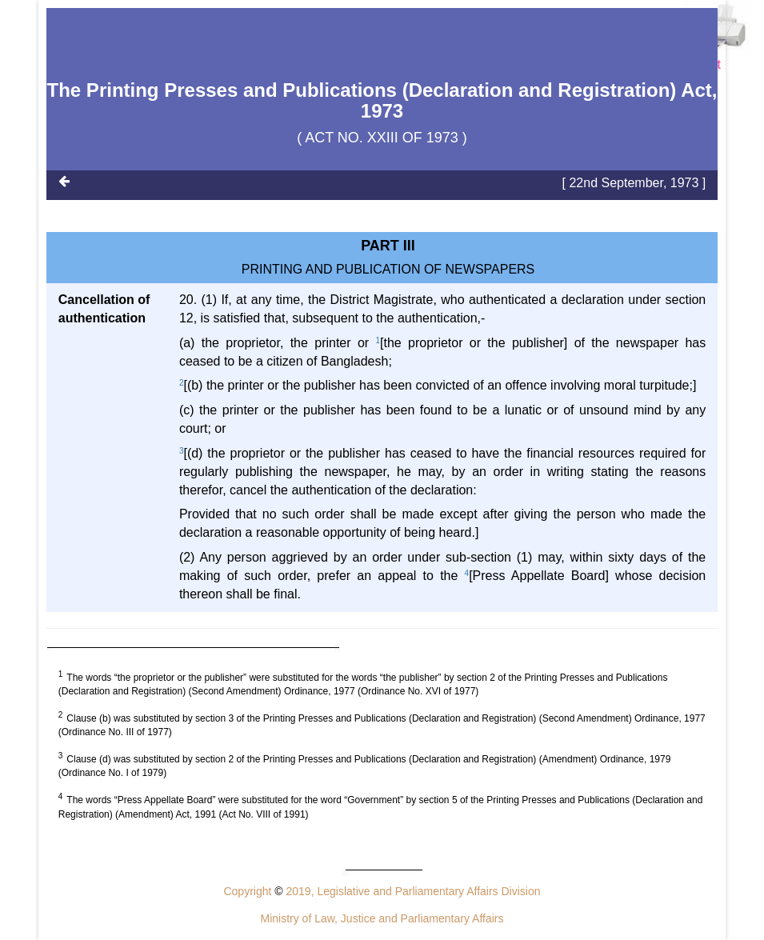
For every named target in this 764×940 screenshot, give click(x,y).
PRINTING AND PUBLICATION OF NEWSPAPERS (388, 269)
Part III (388, 246)
